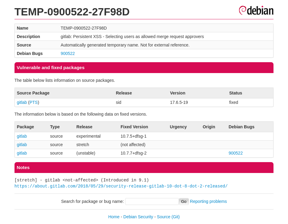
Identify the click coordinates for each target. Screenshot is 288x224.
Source (163, 216)
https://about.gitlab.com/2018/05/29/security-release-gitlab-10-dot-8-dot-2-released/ (121, 186)
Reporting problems (208, 201)
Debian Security (138, 216)
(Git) (176, 216)
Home (113, 216)
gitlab (22, 102)
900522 (68, 53)
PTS (34, 102)
